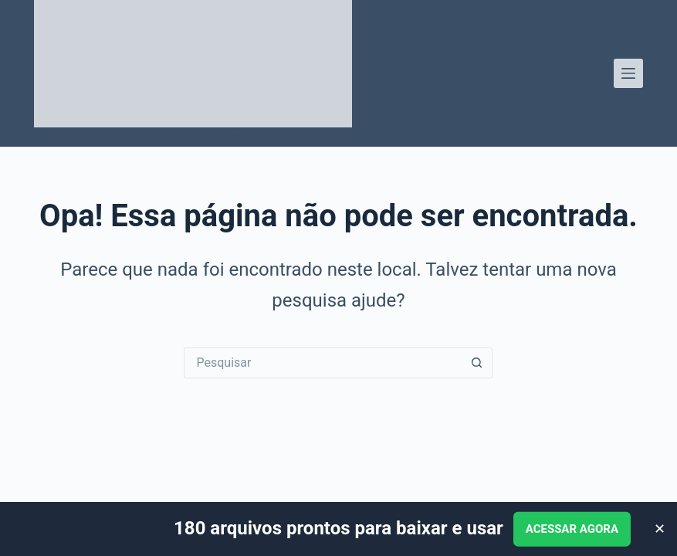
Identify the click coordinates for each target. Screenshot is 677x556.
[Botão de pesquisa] (477, 363)
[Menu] (628, 73)
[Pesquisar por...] (323, 363)
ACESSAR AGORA (572, 529)
